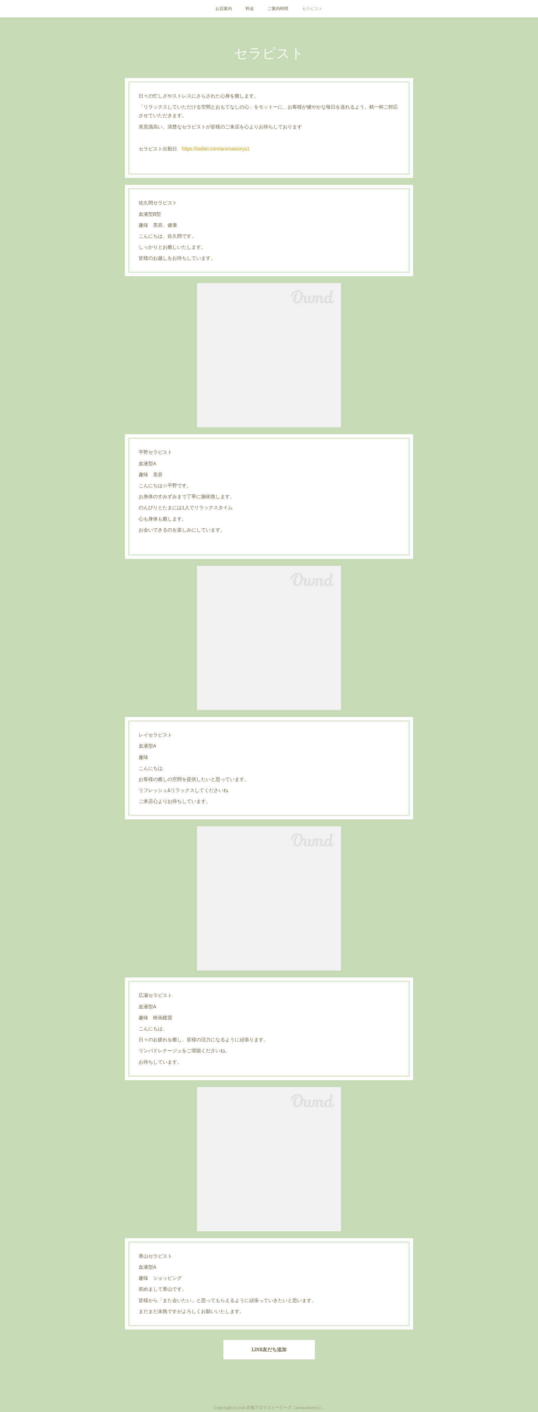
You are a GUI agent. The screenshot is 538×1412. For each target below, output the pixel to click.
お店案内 (223, 8)
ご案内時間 (278, 8)
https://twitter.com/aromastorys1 (216, 149)
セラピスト (312, 8)
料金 (250, 8)
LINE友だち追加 (269, 1350)
